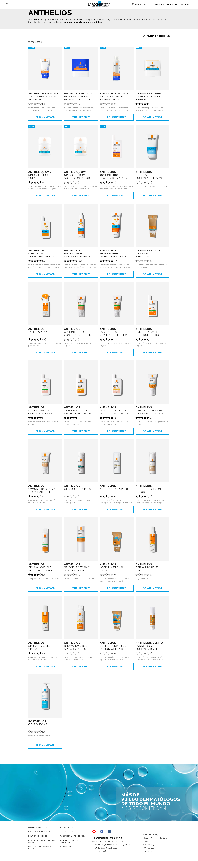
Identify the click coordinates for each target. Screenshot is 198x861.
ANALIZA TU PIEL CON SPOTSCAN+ (69, 841)
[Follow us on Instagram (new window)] (109, 831)
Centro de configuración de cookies (42, 841)
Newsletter (66, 847)
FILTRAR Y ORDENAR (158, 36)
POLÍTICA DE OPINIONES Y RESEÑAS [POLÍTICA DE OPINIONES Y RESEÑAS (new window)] (39, 848)
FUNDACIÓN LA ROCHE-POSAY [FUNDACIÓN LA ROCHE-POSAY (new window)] (73, 836)
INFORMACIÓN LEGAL (37, 828)
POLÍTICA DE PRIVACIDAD (39, 832)
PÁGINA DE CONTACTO (69, 828)
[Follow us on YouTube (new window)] (94, 831)
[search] (7, 4)
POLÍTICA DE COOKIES (37, 836)
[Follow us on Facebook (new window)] (101, 831)
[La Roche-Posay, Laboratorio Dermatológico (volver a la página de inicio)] (99, 4)
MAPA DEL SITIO (66, 832)
